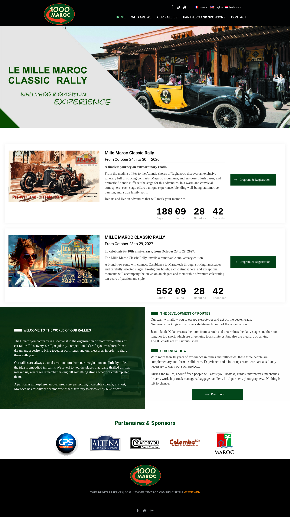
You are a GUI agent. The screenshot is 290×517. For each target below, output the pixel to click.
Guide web (192, 492)
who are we (141, 17)
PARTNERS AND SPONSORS (204, 17)
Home (120, 17)
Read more (214, 394)
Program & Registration (252, 173)
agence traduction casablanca (117, 499)
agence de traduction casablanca (170, 499)
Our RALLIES (167, 17)
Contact (239, 17)
